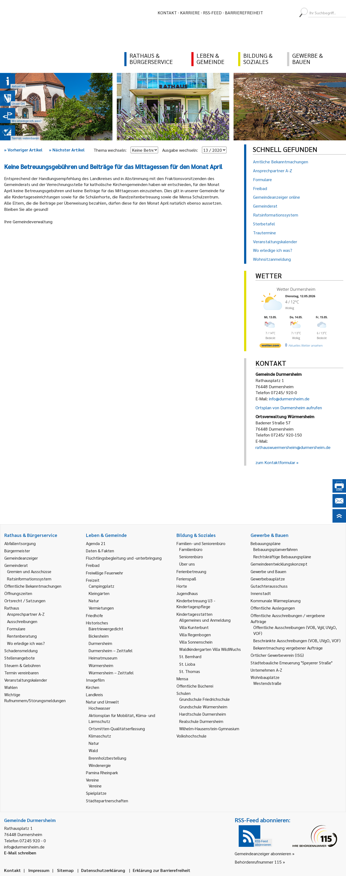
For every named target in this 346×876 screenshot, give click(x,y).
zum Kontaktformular (275, 462)
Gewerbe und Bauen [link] (268, 571)
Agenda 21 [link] (96, 543)
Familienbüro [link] (190, 549)
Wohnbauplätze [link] (265, 677)
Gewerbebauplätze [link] (268, 578)
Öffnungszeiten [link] (18, 593)
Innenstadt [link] (261, 593)
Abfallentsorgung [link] (20, 543)
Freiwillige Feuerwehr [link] (104, 573)
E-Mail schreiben (20, 852)
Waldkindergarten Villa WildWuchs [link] (210, 649)
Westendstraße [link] (267, 683)
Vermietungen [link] (101, 608)
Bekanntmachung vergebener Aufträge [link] (288, 648)
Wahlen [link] (11, 687)
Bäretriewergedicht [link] (106, 628)
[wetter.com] (270, 346)
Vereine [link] (95, 786)
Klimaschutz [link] (100, 736)
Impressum (38, 870)
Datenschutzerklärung (103, 870)
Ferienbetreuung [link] (191, 571)
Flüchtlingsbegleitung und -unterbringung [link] (124, 558)
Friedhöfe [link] (94, 615)
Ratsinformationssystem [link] (29, 578)
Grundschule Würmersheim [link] (203, 706)
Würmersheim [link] (101, 665)
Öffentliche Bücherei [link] (195, 686)
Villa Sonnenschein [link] (195, 642)
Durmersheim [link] (100, 643)
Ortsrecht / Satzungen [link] (24, 600)
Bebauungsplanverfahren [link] (275, 549)
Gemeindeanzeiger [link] (21, 558)
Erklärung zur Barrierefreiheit (161, 870)
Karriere (190, 12)
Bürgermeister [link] (17, 550)
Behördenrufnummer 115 (258, 862)
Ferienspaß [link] (186, 578)
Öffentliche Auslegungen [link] (273, 608)
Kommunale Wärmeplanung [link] (276, 600)
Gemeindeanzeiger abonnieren (263, 853)
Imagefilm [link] (95, 680)
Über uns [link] (187, 564)
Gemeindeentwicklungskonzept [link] (279, 564)
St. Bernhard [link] (190, 656)
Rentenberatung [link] (22, 636)
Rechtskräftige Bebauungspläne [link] (282, 556)
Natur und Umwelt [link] (102, 702)
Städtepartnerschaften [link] (107, 800)
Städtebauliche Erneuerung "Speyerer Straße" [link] (291, 662)
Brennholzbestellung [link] (107, 758)
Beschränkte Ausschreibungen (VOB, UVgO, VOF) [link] (297, 640)
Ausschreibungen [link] (22, 621)
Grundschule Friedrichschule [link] (204, 699)
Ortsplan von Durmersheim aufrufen (288, 407)
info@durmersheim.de (289, 398)
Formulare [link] (16, 628)
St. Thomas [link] (189, 671)
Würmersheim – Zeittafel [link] (111, 672)
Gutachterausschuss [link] (269, 586)
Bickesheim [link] (99, 636)
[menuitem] (272, 12)
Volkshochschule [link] (192, 736)
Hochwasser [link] (99, 708)
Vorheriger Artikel (23, 150)
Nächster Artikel (67, 150)
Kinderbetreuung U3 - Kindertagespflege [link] (196, 603)
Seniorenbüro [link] (191, 556)
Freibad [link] (92, 565)
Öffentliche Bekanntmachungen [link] (32, 586)
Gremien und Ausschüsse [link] (29, 571)
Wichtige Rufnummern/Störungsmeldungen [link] (35, 697)
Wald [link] (93, 750)
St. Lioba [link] (187, 664)
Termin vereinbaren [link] (21, 672)
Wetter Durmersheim (296, 289)
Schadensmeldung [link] (21, 650)
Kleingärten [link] (99, 593)
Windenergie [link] (100, 765)
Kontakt (167, 12)
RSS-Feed (212, 12)
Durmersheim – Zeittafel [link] (110, 650)
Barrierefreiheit (244, 12)
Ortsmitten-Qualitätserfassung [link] (117, 728)
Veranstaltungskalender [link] (25, 680)
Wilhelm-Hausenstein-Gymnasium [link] (209, 728)
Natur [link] (94, 600)
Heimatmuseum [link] (103, 658)
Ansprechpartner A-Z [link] (26, 614)
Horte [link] (182, 586)
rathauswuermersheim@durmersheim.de (293, 447)
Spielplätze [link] (96, 793)
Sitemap (65, 870)
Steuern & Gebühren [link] (22, 665)
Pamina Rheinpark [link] (102, 772)
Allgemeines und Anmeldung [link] (205, 620)
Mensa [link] (182, 678)
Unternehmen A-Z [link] (266, 670)
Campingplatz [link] (101, 586)
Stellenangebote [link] (19, 658)
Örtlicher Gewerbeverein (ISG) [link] (277, 655)
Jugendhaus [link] (187, 593)
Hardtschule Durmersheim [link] (202, 714)
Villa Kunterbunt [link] (194, 627)
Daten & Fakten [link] (100, 550)
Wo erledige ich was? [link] (26, 643)
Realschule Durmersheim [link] (201, 721)
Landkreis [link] (94, 694)
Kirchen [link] (92, 687)
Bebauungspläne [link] (266, 543)
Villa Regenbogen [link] (195, 634)
